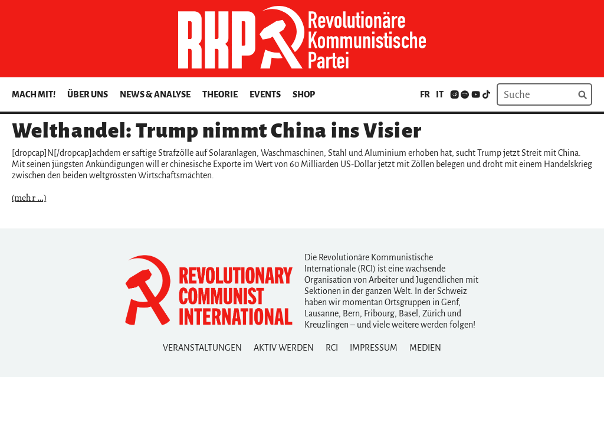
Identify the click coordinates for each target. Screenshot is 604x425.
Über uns (87, 94)
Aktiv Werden (284, 347)
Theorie (220, 94)
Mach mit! (33, 94)
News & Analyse (155, 94)
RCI (332, 347)
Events (265, 94)
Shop (304, 94)
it (440, 94)
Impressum (374, 347)
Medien (425, 347)
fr (425, 94)
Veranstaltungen (202, 347)
